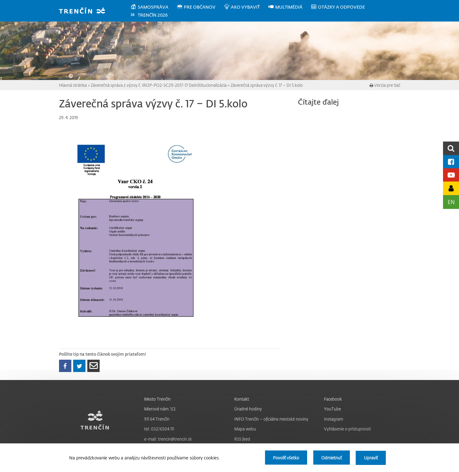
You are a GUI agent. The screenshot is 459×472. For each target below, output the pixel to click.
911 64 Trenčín (156, 419)
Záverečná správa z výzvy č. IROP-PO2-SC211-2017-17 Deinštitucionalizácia (159, 85)
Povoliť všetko (285, 457)
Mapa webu (245, 428)
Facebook (333, 399)
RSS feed (242, 439)
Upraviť (371, 457)
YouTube (332, 408)
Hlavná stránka (73, 85)
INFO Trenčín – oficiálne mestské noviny (271, 419)
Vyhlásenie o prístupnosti (347, 428)
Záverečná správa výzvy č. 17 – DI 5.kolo (267, 85)
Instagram (333, 419)
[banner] (85, 11)
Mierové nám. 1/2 (160, 408)
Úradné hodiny (248, 408)
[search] (451, 148)
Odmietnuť (331, 457)
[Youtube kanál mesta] (451, 175)
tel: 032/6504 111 (159, 428)
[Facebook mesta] (451, 161)
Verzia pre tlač (385, 85)
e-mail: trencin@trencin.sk (168, 439)
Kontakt (241, 399)
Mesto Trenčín (157, 399)
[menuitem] (153, 7)
